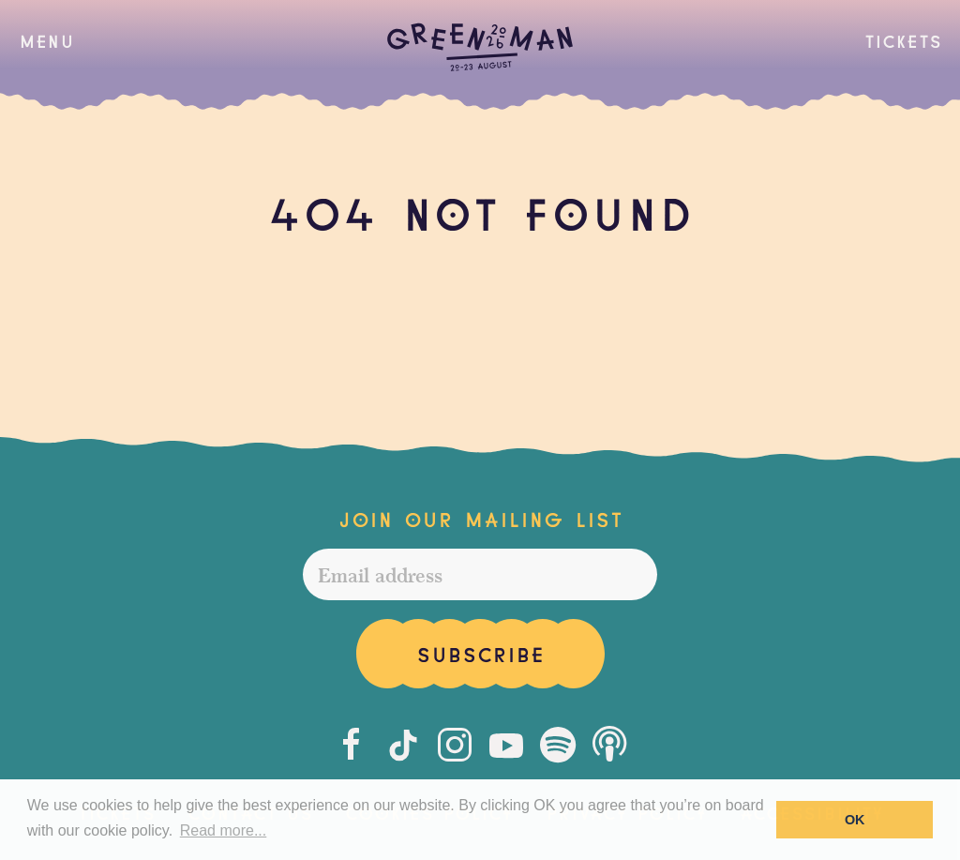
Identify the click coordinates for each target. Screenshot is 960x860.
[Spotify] (558, 744)
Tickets (902, 39)
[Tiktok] (403, 744)
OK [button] (855, 819)
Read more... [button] (223, 830)
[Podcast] (609, 744)
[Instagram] (454, 744)
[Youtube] (506, 744)
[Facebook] (351, 744)
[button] (46, 40)
